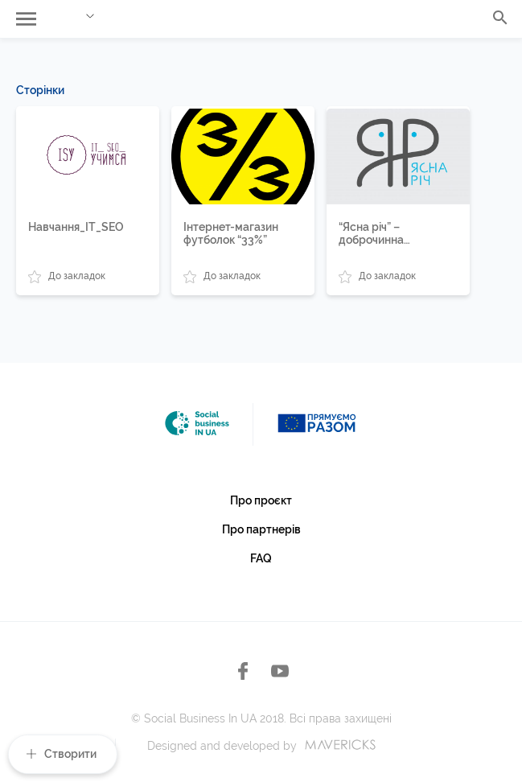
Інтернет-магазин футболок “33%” (230, 233)
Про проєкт (261, 500)
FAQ (261, 558)
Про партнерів (261, 529)
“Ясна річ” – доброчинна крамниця (371, 233)
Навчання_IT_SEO (76, 226)
